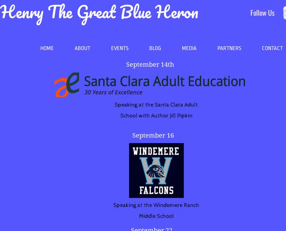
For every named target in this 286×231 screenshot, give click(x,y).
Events (119, 48)
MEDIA (189, 48)
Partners (229, 48)
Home (47, 48)
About (82, 48)
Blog (155, 48)
